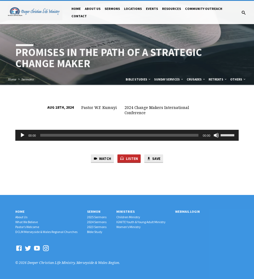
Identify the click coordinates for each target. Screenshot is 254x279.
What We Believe (26, 222)
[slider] (119, 135)
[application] (127, 135)
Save (153, 158)
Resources (171, 9)
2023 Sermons (96, 227)
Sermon (93, 211)
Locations (133, 9)
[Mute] (216, 135)
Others (238, 79)
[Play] (22, 135)
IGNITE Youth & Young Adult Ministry (141, 222)
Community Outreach (203, 9)
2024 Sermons (96, 222)
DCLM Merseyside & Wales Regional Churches (46, 232)
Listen (129, 158)
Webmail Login (187, 211)
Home (76, 9)
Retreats (218, 79)
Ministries (125, 211)
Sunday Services (169, 79)
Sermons (112, 9)
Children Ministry (128, 217)
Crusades (196, 79)
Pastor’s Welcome (27, 227)
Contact (79, 16)
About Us (92, 9)
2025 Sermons (96, 217)
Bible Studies (138, 79)
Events (152, 9)
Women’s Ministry (128, 227)
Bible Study (94, 232)
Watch (102, 158)
